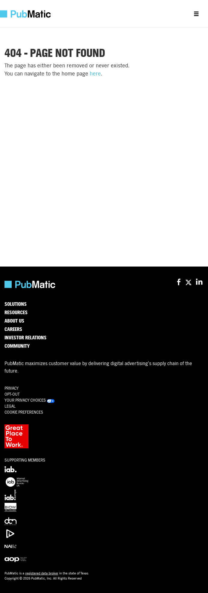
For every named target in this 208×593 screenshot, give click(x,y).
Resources (16, 312)
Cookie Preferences (24, 412)
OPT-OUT (12, 394)
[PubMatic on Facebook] (178, 282)
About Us (14, 321)
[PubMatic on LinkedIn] (199, 282)
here (95, 73)
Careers (13, 329)
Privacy (12, 388)
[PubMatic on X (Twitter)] (189, 282)
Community (17, 346)
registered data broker (41, 573)
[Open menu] (196, 13)
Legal (10, 406)
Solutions (16, 304)
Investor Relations (26, 338)
